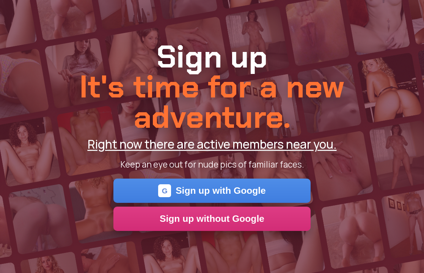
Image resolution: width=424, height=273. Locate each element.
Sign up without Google (212, 218)
